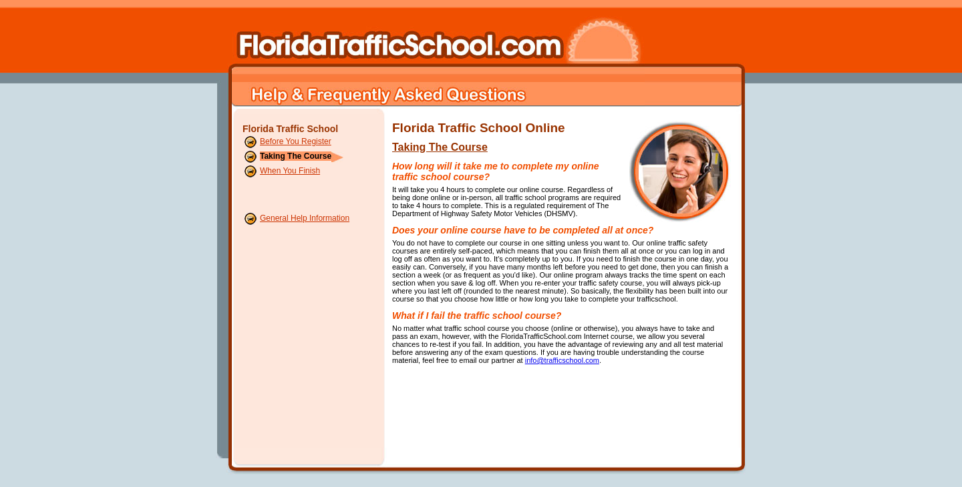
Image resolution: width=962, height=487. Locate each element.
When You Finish (290, 170)
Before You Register (295, 141)
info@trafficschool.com (562, 360)
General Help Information (304, 218)
